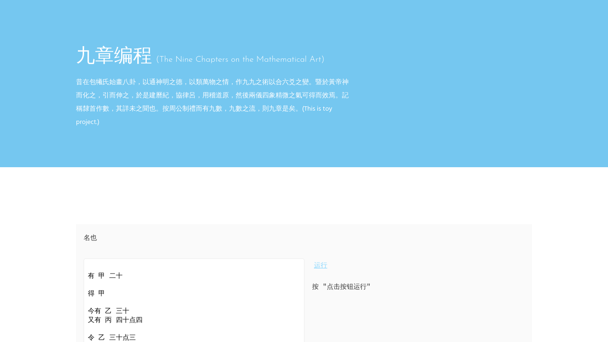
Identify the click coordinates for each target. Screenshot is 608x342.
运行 (320, 265)
